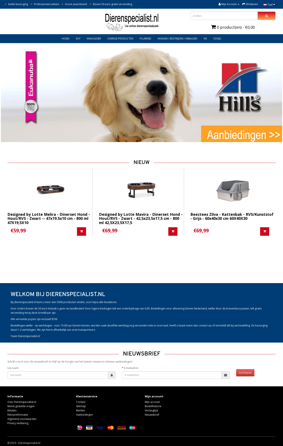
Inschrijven (245, 372)
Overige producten (120, 38)
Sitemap (81, 406)
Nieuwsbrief (152, 414)
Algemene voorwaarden (21, 419)
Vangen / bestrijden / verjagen (177, 38)
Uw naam (13, 368)
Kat (78, 38)
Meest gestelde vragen (21, 406)
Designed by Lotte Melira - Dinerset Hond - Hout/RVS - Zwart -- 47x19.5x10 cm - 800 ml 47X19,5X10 (48, 218)
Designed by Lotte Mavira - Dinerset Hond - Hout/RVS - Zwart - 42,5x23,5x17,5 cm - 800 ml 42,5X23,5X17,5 (141, 218)
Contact (80, 402)
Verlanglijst (151, 410)
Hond (66, 38)
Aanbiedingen (84, 414)
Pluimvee (145, 38)
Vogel (217, 38)
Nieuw (141, 162)
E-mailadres (131, 368)
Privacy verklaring (17, 423)
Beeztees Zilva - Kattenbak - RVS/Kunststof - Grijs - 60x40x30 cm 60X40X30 (231, 216)
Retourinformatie (17, 414)
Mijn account (152, 402)
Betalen (12, 410)
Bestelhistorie (153, 406)
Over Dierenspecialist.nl (21, 402)
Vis (205, 38)
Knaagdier (94, 38)
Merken (80, 410)
